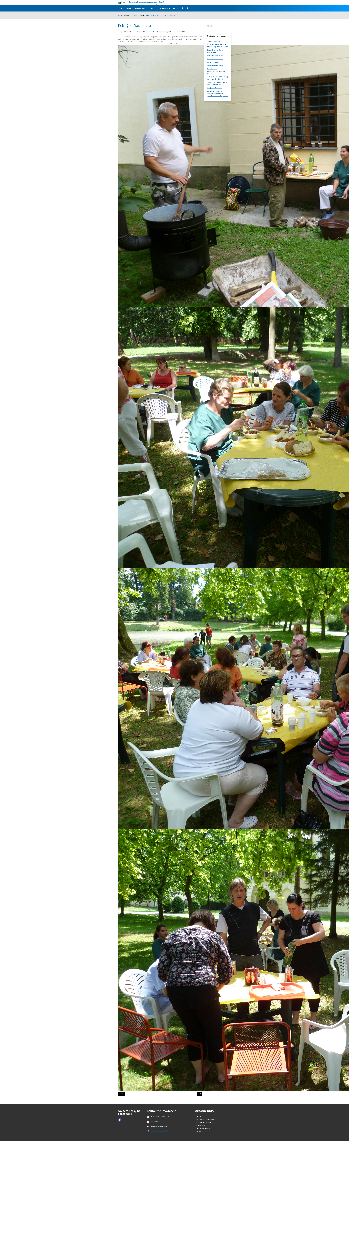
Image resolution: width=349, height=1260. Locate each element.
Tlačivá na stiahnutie (203, 1128)
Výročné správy (212, 62)
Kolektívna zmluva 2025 (215, 55)
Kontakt (176, 8)
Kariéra (198, 1131)
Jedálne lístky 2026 (213, 41)
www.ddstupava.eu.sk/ (159, 1131)
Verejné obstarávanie (214, 88)
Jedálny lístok (200, 1125)
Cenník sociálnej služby (215, 65)
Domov (122, 8)
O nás (129, 8)
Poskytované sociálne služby (205, 1119)
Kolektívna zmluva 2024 (215, 59)
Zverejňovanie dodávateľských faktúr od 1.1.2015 (216, 71)
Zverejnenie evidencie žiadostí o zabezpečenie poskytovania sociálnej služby (217, 94)
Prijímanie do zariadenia (203, 1122)
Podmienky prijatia (140, 8)
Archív (153, 31)
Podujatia (153, 8)
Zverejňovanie (165, 8)
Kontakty (199, 1116)
